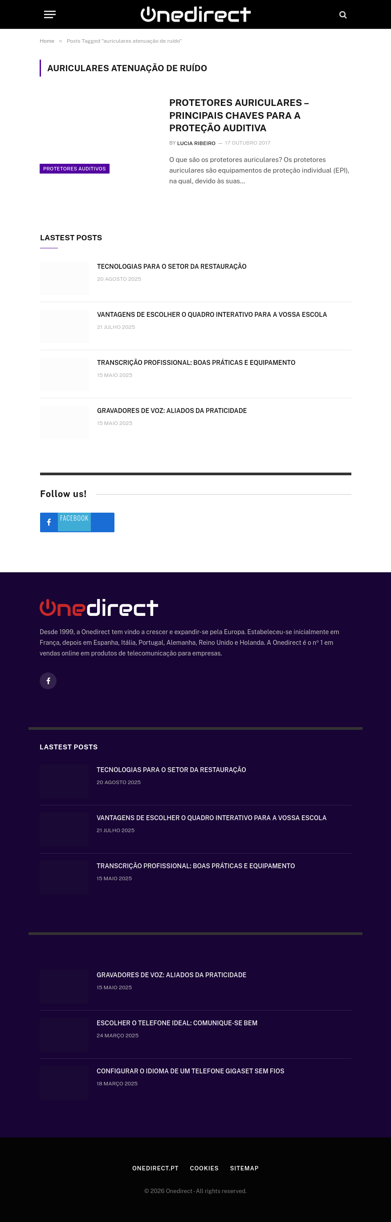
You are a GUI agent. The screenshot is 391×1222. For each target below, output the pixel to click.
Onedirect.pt (155, 1168)
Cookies (204, 1168)
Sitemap (244, 1168)
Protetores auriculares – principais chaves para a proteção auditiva (239, 115)
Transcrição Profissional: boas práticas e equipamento (196, 362)
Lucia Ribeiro (196, 143)
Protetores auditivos (74, 168)
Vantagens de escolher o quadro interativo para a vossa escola (212, 314)
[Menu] (50, 14)
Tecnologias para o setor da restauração (172, 266)
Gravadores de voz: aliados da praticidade (172, 410)
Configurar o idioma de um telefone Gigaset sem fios (191, 1071)
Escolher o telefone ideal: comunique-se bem (177, 1023)
